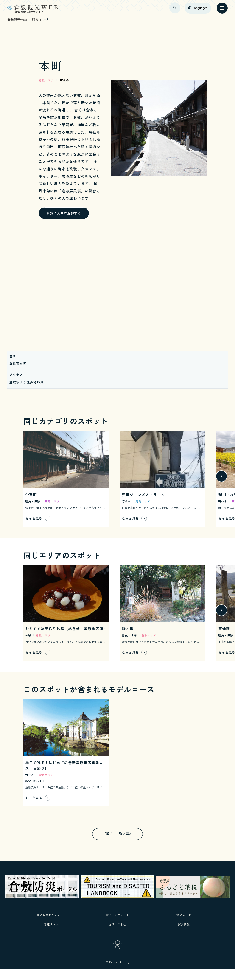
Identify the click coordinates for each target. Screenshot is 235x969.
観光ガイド (183, 915)
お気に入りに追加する (64, 213)
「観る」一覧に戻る (117, 834)
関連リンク (51, 924)
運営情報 (184, 924)
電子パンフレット (117, 915)
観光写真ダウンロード (51, 915)
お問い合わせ (117, 924)
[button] (221, 476)
